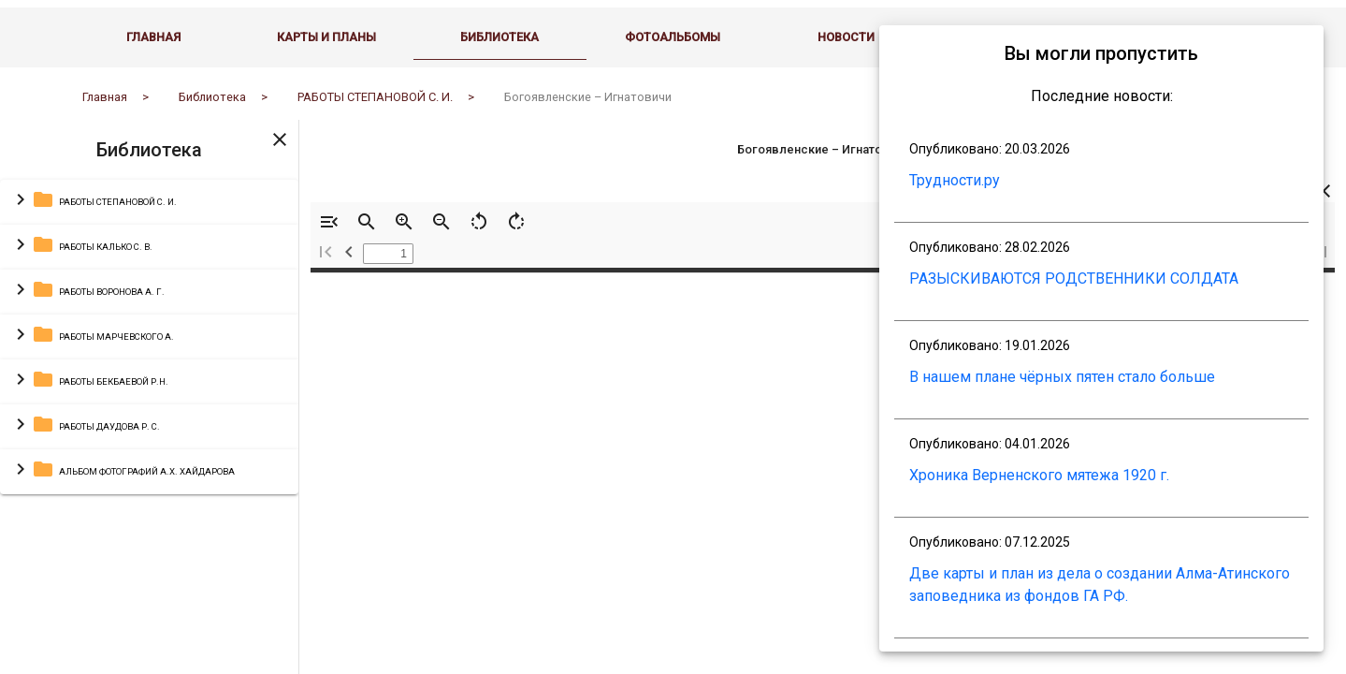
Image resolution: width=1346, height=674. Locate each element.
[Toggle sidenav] (279, 153)
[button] (149, 217)
